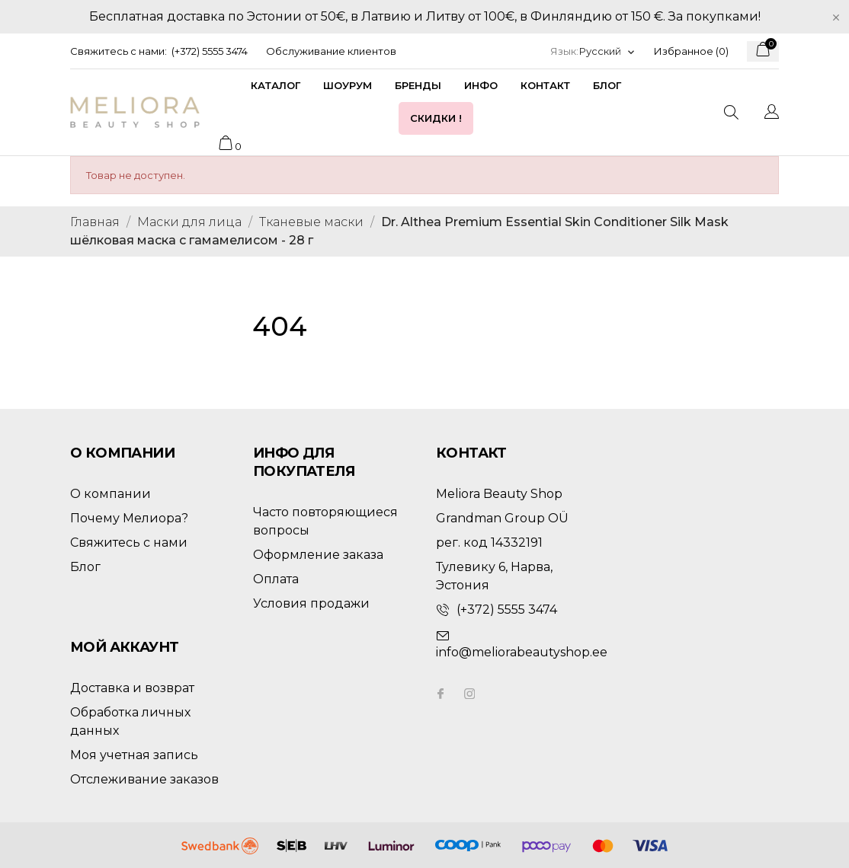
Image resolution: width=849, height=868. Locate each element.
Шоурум (347, 85)
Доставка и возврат (132, 688)
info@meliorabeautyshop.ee (521, 652)
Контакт (545, 85)
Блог (607, 85)
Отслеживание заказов (144, 779)
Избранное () (691, 51)
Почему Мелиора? (129, 518)
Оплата (276, 579)
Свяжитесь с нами (128, 542)
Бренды (418, 85)
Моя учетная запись (134, 755)
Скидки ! (436, 118)
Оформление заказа (318, 554)
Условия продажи (311, 603)
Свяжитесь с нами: (118, 51)
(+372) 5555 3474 (209, 51)
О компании (110, 494)
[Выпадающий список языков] (607, 51)
